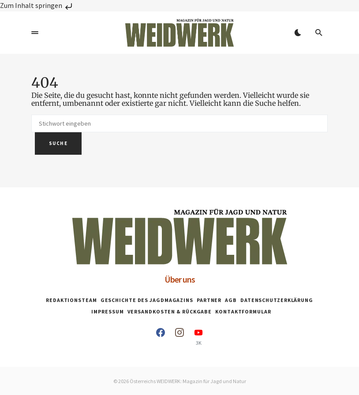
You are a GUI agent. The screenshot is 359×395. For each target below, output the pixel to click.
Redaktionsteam (71, 300)
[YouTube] (198, 337)
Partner (209, 300)
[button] (35, 32)
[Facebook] (160, 337)
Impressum (107, 311)
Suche (58, 143)
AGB (231, 300)
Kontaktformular (243, 311)
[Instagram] (179, 337)
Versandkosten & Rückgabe (169, 311)
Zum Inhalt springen (37, 5)
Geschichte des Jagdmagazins (147, 300)
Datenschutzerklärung (276, 300)
